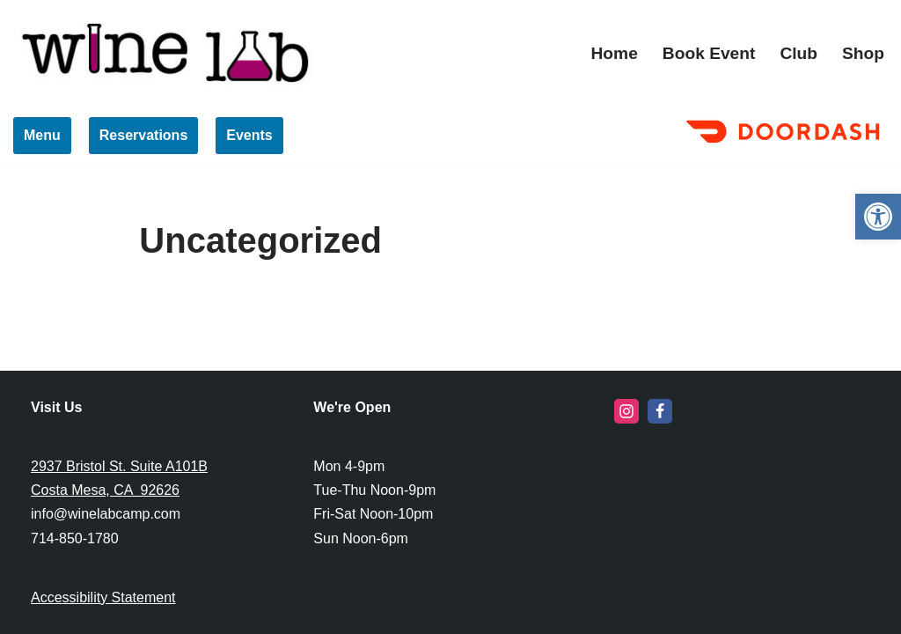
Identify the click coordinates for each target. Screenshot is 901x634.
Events (249, 135)
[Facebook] (660, 411)
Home (614, 53)
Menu (42, 135)
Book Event (709, 53)
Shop (863, 53)
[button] (878, 217)
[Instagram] (626, 411)
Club (798, 53)
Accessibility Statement (103, 597)
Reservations (143, 135)
